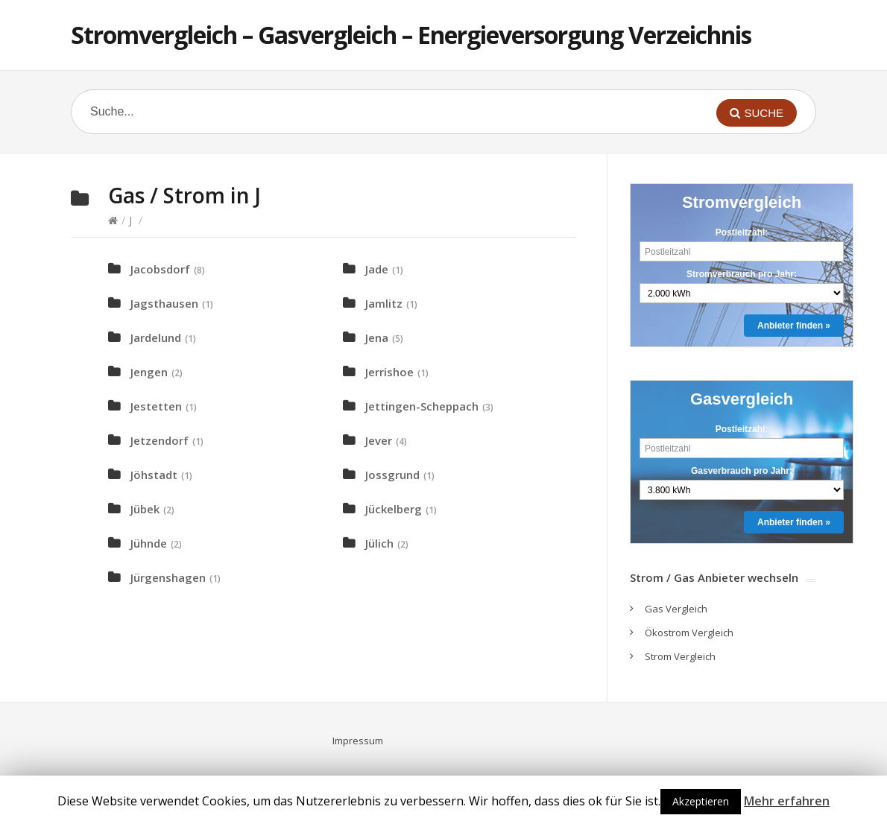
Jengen (149, 371)
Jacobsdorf (160, 269)
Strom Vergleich (680, 656)
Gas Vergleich (676, 608)
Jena (376, 337)
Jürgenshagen (168, 577)
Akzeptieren (700, 801)
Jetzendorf (159, 440)
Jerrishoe (389, 371)
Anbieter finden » (793, 325)
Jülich (379, 543)
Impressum (357, 740)
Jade (376, 269)
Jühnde (148, 543)
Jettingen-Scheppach (422, 406)
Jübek (145, 508)
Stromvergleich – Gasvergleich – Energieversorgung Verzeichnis (411, 35)
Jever (378, 440)
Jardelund (155, 337)
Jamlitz (384, 303)
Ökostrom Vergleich (689, 632)
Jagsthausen (164, 303)
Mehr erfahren (787, 801)
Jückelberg (393, 508)
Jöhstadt (153, 474)
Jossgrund (392, 474)
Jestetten (156, 406)
